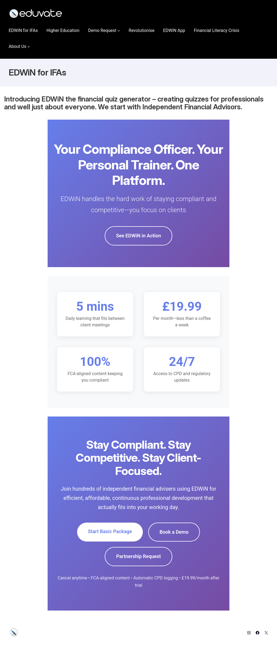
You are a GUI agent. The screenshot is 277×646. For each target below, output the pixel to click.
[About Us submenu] (28, 46)
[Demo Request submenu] (118, 30)
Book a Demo (174, 532)
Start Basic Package (110, 531)
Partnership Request (138, 556)
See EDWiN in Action (138, 235)
